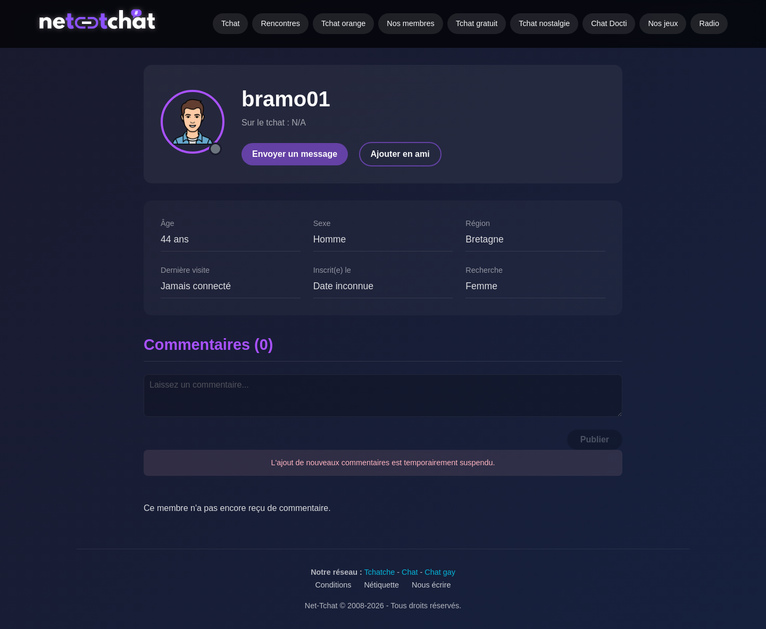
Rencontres (280, 23)
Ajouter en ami (400, 153)
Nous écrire (431, 585)
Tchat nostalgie (544, 23)
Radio (709, 23)
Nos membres (411, 23)
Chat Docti (609, 23)
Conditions (333, 585)
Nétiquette (381, 585)
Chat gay (439, 572)
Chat (410, 572)
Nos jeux (663, 23)
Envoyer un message (294, 153)
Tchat (230, 23)
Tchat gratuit (476, 23)
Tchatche (379, 572)
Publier (594, 439)
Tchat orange (343, 23)
